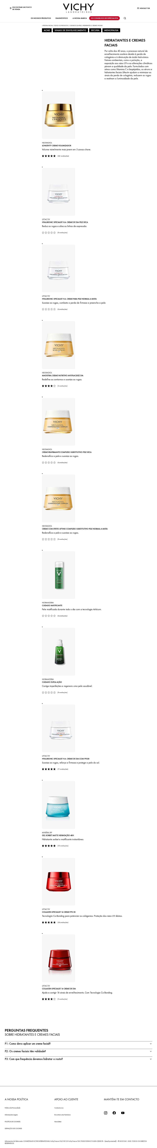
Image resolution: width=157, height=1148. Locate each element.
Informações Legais (11, 1115)
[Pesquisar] (124, 18)
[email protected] (110, 1141)
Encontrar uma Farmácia (62, 1115)
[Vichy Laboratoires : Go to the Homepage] (78, 8)
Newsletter (57, 1122)
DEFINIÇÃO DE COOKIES (13, 1128)
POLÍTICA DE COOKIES (12, 1122)
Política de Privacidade (12, 1108)
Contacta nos (58, 1108)
